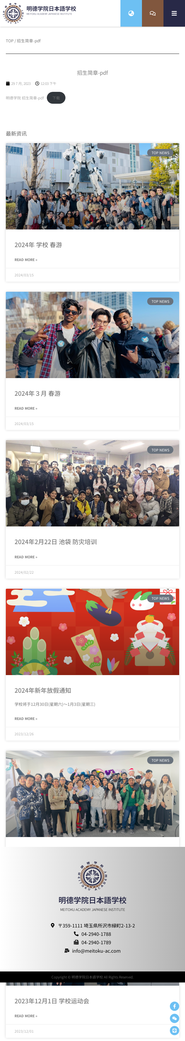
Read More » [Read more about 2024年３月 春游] (26, 411)
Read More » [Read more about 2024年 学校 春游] (26, 262)
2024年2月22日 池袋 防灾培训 (56, 545)
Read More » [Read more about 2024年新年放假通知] (26, 721)
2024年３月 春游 (38, 396)
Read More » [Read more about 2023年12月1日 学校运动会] (26, 1019)
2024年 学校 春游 (38, 247)
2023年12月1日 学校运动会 (52, 1004)
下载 (56, 101)
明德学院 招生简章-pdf (25, 101)
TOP (10, 44)
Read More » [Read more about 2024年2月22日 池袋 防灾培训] (26, 559)
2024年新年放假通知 (43, 693)
